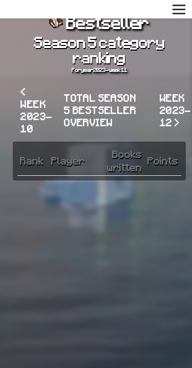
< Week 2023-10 (36, 109)
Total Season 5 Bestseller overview (100, 110)
